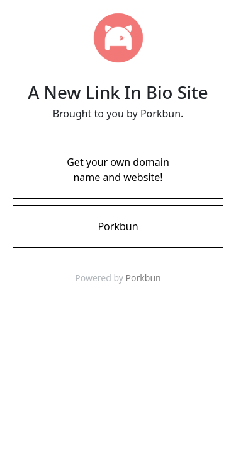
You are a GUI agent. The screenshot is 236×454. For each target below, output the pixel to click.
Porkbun (143, 278)
